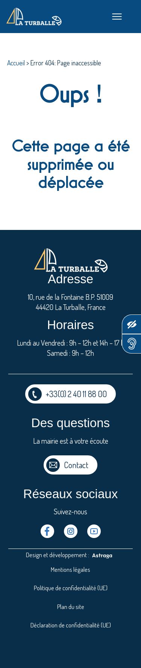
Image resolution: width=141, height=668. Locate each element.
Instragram (70, 531)
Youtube (94, 531)
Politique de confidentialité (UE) (71, 588)
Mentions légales (70, 569)
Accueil (16, 63)
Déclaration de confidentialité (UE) (70, 625)
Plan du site (70, 607)
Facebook (47, 531)
